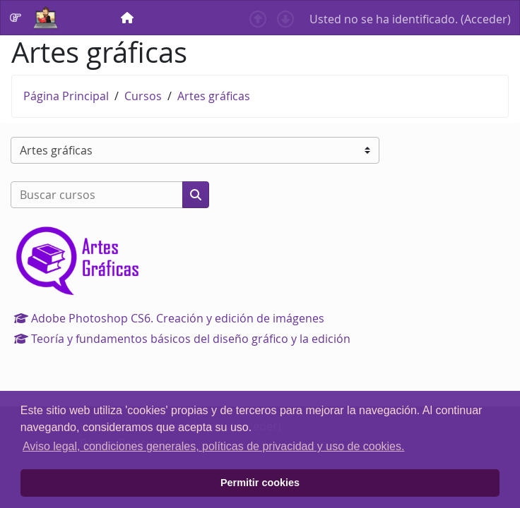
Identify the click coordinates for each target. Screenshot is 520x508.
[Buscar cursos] (97, 194)
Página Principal (66, 96)
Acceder (485, 19)
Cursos (143, 96)
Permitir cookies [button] (260, 482)
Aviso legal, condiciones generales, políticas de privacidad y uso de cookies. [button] (213, 446)
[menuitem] (128, 18)
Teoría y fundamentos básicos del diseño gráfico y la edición (182, 338)
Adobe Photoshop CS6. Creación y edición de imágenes (169, 318)
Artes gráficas (213, 96)
